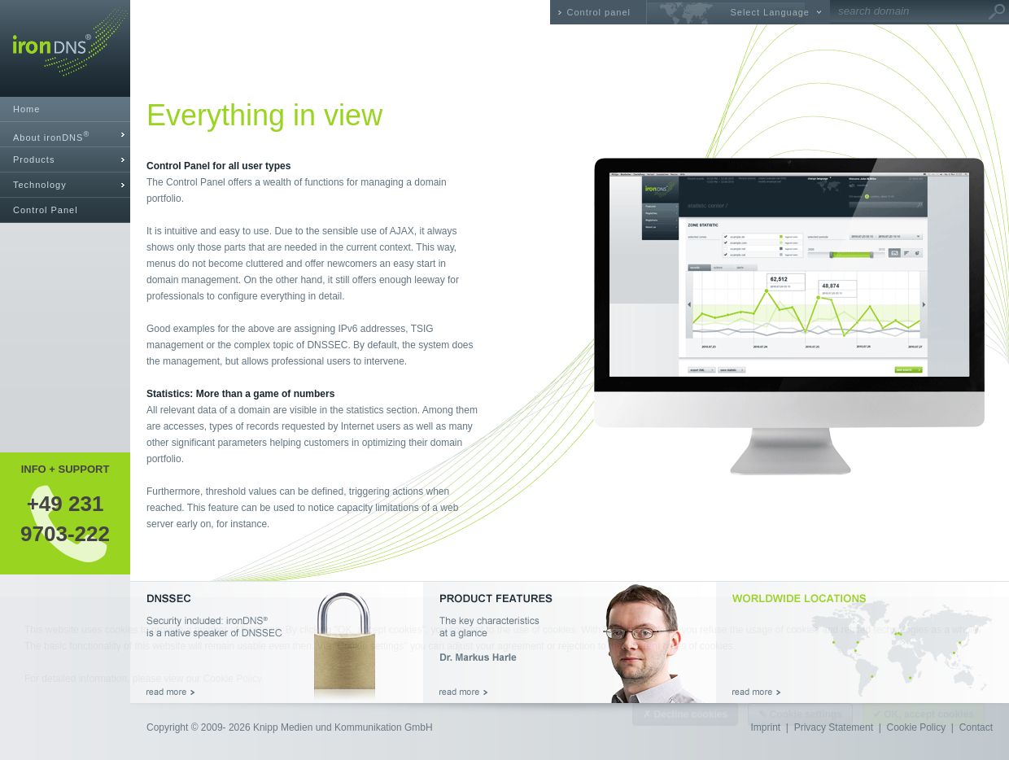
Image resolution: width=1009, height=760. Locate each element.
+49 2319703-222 (65, 518)
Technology (40, 185)
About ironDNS (51, 136)
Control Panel (45, 210)
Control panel (599, 12)
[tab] (65, 134)
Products (34, 159)
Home (26, 109)
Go (997, 12)
